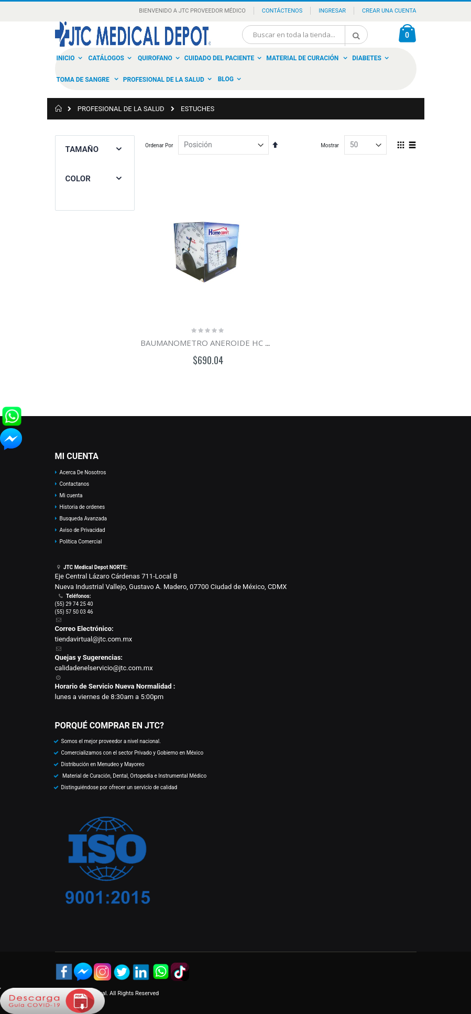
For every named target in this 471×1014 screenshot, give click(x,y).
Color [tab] (78, 178)
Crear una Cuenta (389, 10)
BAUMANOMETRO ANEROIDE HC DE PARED (221, 342)
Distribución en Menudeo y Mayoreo (103, 764)
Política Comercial (81, 541)
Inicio (66, 58)
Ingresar (332, 10)
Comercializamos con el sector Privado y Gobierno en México (132, 753)
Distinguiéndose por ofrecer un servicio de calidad (119, 787)
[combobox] (305, 34)
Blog (226, 79)
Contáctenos (282, 10)
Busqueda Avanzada (83, 518)
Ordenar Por (159, 145)
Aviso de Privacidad (82, 530)
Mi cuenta (71, 495)
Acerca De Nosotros (83, 472)
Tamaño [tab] (82, 149)
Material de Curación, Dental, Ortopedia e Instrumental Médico (134, 776)
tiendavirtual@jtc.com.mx (94, 639)
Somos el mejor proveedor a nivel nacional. (111, 741)
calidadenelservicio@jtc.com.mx (104, 668)
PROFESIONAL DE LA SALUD (121, 108)
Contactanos (75, 484)
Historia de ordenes (82, 507)
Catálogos (106, 58)
